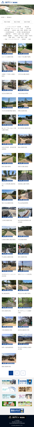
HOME (2, 17)
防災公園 (6, 30)
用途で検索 (7, 22)
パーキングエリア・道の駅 (14, 26)
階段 (29, 39)
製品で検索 (17, 22)
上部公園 (28, 28)
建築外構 (7, 34)
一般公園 (26, 26)
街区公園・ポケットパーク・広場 (14, 28)
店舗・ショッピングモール (11, 39)
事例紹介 (9, 17)
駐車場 (23, 39)
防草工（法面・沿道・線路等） (21, 34)
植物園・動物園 (7, 35)
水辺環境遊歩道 (9, 32)
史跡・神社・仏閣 (22, 37)
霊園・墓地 (11, 37)
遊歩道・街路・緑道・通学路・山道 (21, 30)
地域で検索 (27, 22)
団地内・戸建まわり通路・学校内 (23, 35)
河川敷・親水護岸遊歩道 (23, 32)
